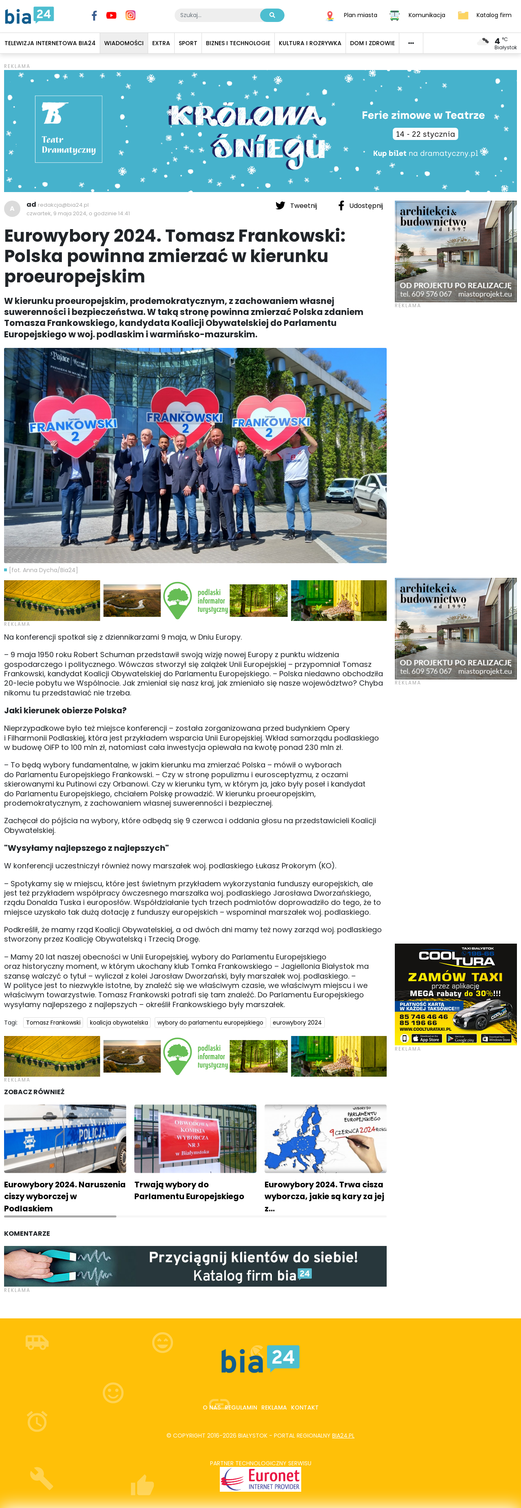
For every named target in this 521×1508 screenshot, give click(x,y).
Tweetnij (297, 205)
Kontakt (305, 1407)
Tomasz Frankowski (53, 1022)
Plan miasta (360, 15)
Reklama (274, 1407)
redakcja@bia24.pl (63, 205)
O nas (212, 1407)
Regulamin (241, 1407)
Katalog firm (494, 15)
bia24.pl (343, 1436)
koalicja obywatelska (119, 1022)
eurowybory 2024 (297, 1022)
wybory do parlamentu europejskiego (210, 1022)
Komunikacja (427, 15)
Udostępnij (360, 205)
